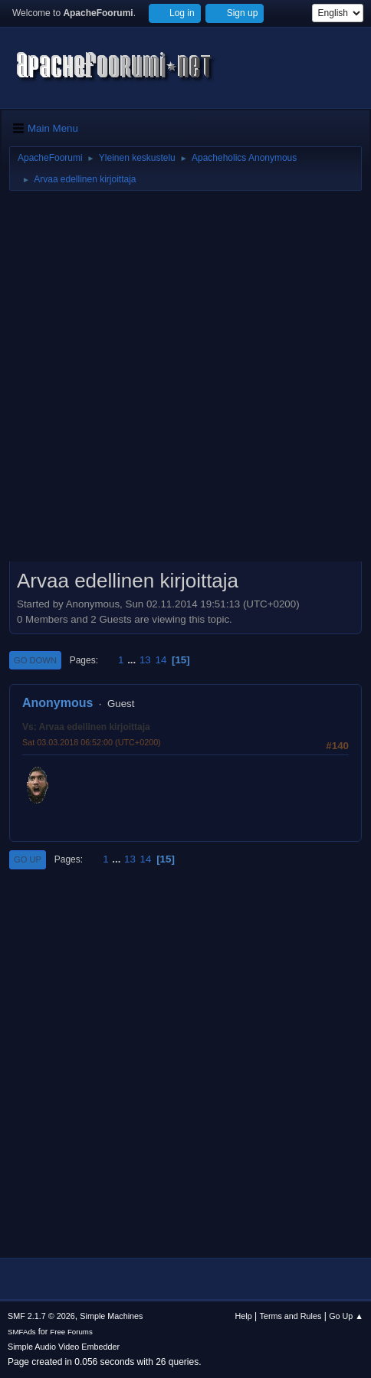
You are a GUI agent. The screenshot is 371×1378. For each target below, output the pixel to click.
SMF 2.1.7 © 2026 (41, 1316)
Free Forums (71, 1331)
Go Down (35, 660)
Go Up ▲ (346, 1316)
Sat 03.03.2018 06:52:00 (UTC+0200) (91, 742)
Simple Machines (111, 1316)
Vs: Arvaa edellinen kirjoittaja (86, 727)
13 (145, 660)
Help (243, 1316)
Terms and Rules (291, 1316)
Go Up (27, 859)
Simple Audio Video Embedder (64, 1346)
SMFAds (22, 1331)
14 (160, 660)
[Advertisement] (185, 381)
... (133, 660)
